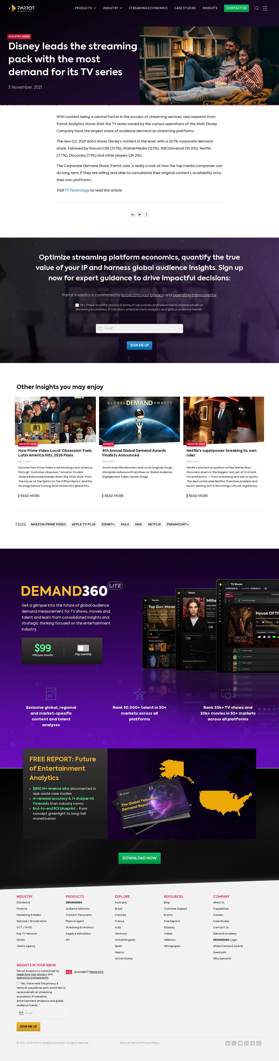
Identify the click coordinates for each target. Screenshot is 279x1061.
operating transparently (194, 295)
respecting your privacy (142, 295)
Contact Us (236, 8)
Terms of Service (130, 1043)
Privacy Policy (150, 1043)
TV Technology (76, 190)
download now (140, 858)
